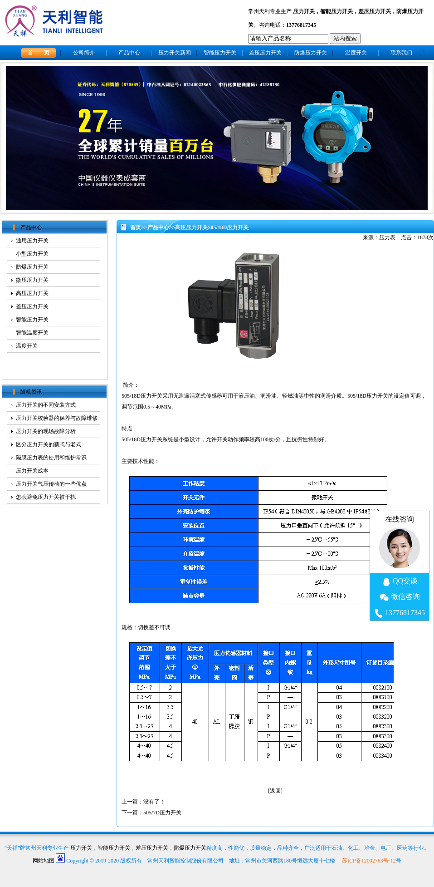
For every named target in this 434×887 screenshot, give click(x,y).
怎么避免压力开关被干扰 (46, 497)
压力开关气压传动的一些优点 (51, 484)
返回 (275, 791)
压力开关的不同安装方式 (46, 405)
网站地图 (43, 860)
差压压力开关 (374, 11)
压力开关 (304, 11)
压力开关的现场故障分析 (46, 431)
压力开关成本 (32, 471)
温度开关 (356, 52)
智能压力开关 (336, 11)
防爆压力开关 (310, 52)
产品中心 (129, 52)
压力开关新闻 (174, 52)
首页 (135, 227)
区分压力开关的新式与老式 (48, 444)
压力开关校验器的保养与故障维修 (57, 418)
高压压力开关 (191, 227)
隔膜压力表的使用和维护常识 (51, 457)
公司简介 (84, 52)
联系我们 (401, 52)
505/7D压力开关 (162, 812)
